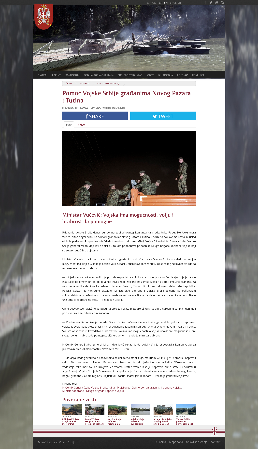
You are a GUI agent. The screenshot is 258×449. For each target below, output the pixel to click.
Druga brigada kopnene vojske (105, 391)
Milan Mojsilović (119, 387)
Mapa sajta (176, 442)
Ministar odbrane (73, 391)
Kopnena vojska (171, 387)
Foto (69, 124)
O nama (161, 442)
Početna (67, 83)
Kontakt (215, 442)
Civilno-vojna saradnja (108, 83)
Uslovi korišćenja (196, 442)
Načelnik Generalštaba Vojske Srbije (84, 387)
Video (81, 124)
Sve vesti (84, 83)
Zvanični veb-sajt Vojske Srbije (56, 442)
